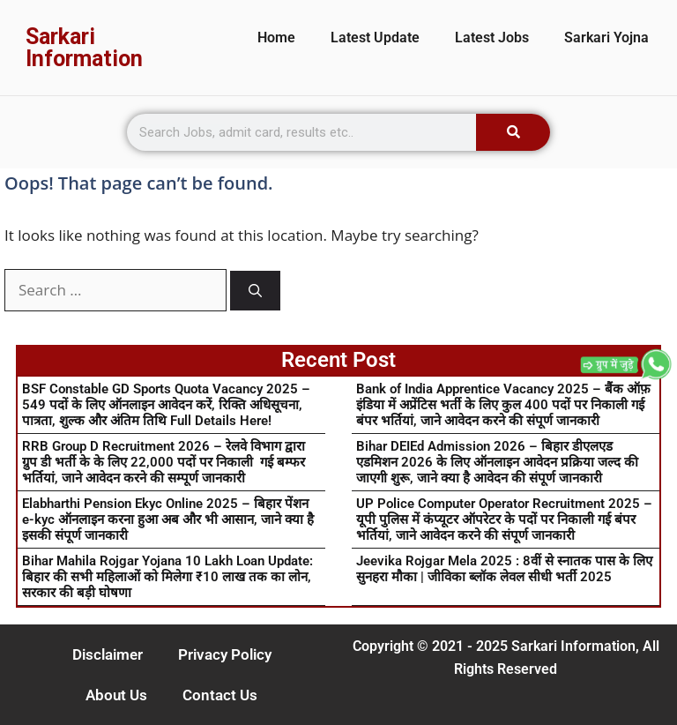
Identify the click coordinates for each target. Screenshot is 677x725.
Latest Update (375, 37)
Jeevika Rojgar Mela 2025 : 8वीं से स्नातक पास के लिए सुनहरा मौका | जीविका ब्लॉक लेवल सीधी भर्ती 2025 (504, 569)
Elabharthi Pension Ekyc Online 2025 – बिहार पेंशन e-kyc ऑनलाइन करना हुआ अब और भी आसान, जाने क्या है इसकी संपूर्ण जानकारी (168, 519)
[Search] (513, 132)
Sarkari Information (84, 47)
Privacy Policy (225, 654)
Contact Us (219, 695)
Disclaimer (107, 654)
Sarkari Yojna (606, 37)
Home (276, 37)
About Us (116, 695)
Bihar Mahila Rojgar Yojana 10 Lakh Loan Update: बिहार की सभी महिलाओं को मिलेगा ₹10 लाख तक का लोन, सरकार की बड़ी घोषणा (167, 577)
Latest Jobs (492, 37)
